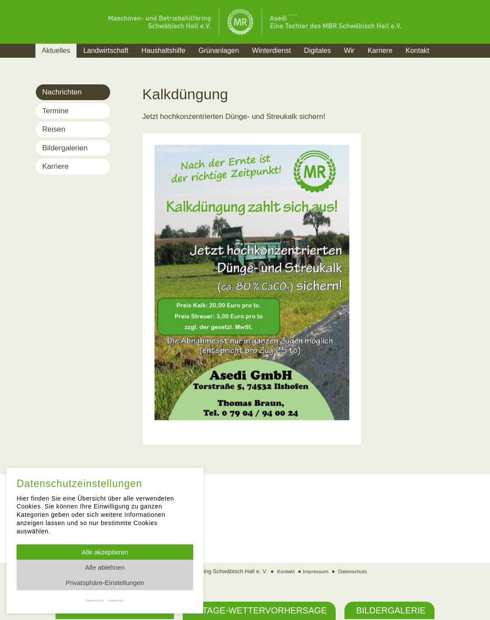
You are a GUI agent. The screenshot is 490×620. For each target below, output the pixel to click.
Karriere (380, 50)
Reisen (54, 129)
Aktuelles (56, 50)
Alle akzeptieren (105, 552)
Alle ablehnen (105, 567)
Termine (55, 111)
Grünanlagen (218, 50)
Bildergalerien (65, 148)
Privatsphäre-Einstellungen (105, 582)
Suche (452, 61)
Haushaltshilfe (164, 50)
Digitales (317, 50)
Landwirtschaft (105, 50)
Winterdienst (271, 50)
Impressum (315, 572)
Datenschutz (354, 572)
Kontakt (417, 50)
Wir (349, 50)
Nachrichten (62, 92)
